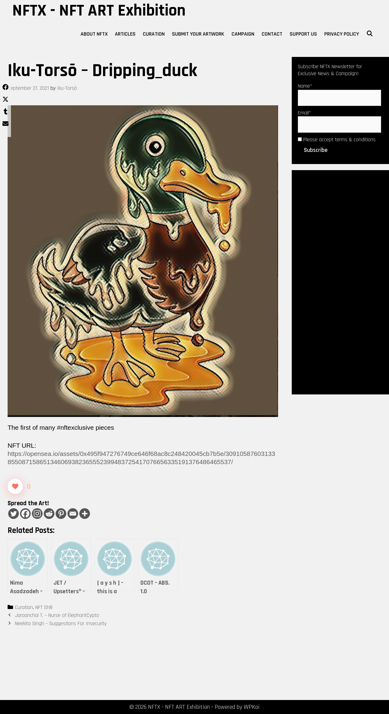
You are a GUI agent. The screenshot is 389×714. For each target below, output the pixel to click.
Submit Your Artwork (198, 33)
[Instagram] (37, 513)
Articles (125, 33)
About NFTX (94, 33)
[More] (84, 513)
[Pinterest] (61, 513)
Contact (272, 33)
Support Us (303, 33)
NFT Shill (43, 607)
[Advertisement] (340, 281)
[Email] (72, 513)
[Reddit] (49, 513)
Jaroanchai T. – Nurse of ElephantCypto (57, 615)
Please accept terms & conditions (337, 139)
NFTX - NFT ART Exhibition (99, 10)
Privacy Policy (341, 33)
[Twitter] (13, 513)
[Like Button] (15, 486)
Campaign (243, 33)
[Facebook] (25, 513)
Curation (154, 33)
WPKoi (252, 707)
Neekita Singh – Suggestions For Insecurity (61, 623)
